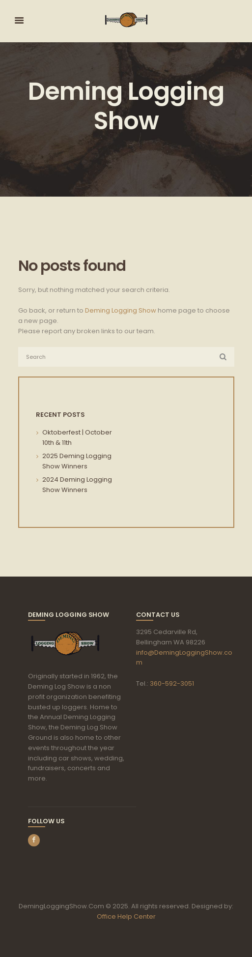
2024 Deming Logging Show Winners (77, 484)
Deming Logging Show (120, 310)
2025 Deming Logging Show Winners (77, 461)
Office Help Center (126, 916)
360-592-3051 (172, 683)
